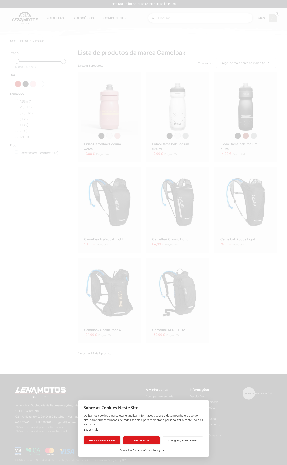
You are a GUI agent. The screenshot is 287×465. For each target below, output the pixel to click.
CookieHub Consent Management (149, 450)
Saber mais (91, 429)
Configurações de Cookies (183, 440)
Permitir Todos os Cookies (102, 440)
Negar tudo (141, 440)
